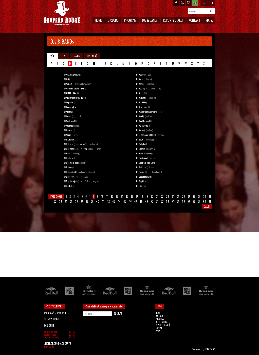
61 (210, 201)
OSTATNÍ (92, 56)
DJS (64, 56)
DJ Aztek (144, 130)
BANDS (76, 56)
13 (117, 196)
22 (162, 196)
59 (199, 201)
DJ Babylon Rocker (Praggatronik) (83, 148)
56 (183, 201)
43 (113, 201)
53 (167, 201)
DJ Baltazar (145, 167)
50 (151, 201)
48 (141, 201)
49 (146, 201)
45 (124, 201)
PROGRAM (130, 20)
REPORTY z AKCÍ (173, 20)
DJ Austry (69, 111)
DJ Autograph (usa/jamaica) (149, 111)
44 (119, 201)
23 (167, 196)
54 (172, 201)
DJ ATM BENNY (73, 93)
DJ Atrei (141, 93)
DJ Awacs (72, 116)
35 (71, 201)
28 (194, 196)
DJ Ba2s (145, 139)
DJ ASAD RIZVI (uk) (72, 74)
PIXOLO (210, 349)
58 (194, 201)
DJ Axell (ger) (70, 121)
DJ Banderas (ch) (76, 176)
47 (135, 201)
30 (204, 196)
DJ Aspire (145, 83)
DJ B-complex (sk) (150, 135)
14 (122, 196)
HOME (98, 20)
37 (81, 201)
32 (55, 201)
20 (151, 196)
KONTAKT (194, 20)
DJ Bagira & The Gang (146, 162)
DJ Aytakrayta (143, 125)
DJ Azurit (71, 135)
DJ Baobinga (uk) (144, 176)
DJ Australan (146, 107)
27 (188, 196)
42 (108, 201)
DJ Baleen (69, 167)
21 (157, 196)
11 (107, 196)
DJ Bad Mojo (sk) (75, 162)
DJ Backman (146, 158)
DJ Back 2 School (144, 153)
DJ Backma (69, 158)
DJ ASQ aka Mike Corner (75, 88)
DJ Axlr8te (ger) (144, 121)
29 (199, 196)
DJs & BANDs (150, 20)
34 (65, 201)
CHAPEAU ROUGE (62, 13)
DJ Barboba (69, 186)
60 (204, 201)
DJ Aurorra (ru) (71, 107)
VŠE (52, 56)
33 (60, 201)
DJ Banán (149, 172)
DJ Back (72, 153)
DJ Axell (145, 116)
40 (97, 201)
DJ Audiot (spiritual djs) (75, 97)
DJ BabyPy (146, 148)
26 (183, 196)
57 (188, 201)
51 (157, 201)
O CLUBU (113, 20)
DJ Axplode (72, 125)
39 (92, 201)
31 (210, 196)
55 (178, 201)
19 (147, 196)
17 (137, 196)
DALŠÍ (207, 206)
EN (212, 2)
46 (130, 201)
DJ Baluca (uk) (79, 172)
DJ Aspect (78, 83)
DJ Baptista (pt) (81, 181)
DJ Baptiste (142, 181)
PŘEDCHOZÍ (56, 196)
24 (172, 196)
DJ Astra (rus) (148, 88)
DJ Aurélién (142, 102)
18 (142, 196)
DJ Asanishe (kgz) (144, 74)
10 (102, 196)
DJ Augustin (146, 97)
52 (162, 201)
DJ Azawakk (69, 130)
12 (112, 196)
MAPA (209, 20)
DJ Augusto (69, 102)
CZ (204, 2)
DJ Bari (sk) (142, 186)
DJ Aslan (144, 79)
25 (178, 196)
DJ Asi (67, 79)
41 (103, 201)
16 (132, 196)
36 (76, 201)
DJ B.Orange (70, 139)
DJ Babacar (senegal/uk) (81, 144)
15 (127, 196)
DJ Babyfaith (142, 144)
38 (87, 201)
